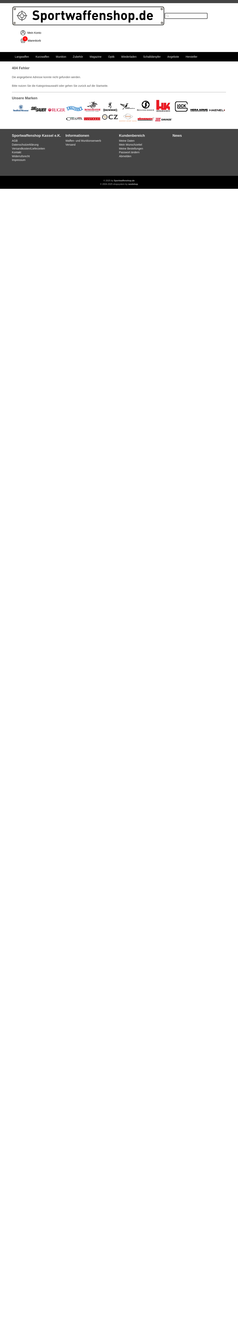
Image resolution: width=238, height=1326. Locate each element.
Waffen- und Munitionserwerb (83, 140)
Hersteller (191, 56)
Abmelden (125, 156)
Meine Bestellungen (131, 148)
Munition (61, 56)
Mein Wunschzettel (130, 144)
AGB (15, 140)
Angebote (173, 56)
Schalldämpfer (152, 56)
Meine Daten (126, 140)
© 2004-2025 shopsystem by (119, 184)
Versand (70, 144)
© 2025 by (119, 180)
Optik (111, 56)
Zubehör (78, 56)
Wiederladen (129, 56)
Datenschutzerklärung (25, 144)
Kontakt (16, 152)
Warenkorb (34, 40)
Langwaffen (22, 56)
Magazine (95, 56)
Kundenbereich (132, 136)
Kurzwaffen (42, 56)
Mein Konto (34, 32)
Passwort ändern (129, 152)
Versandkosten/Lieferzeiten (28, 148)
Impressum (18, 160)
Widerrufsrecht (21, 156)
